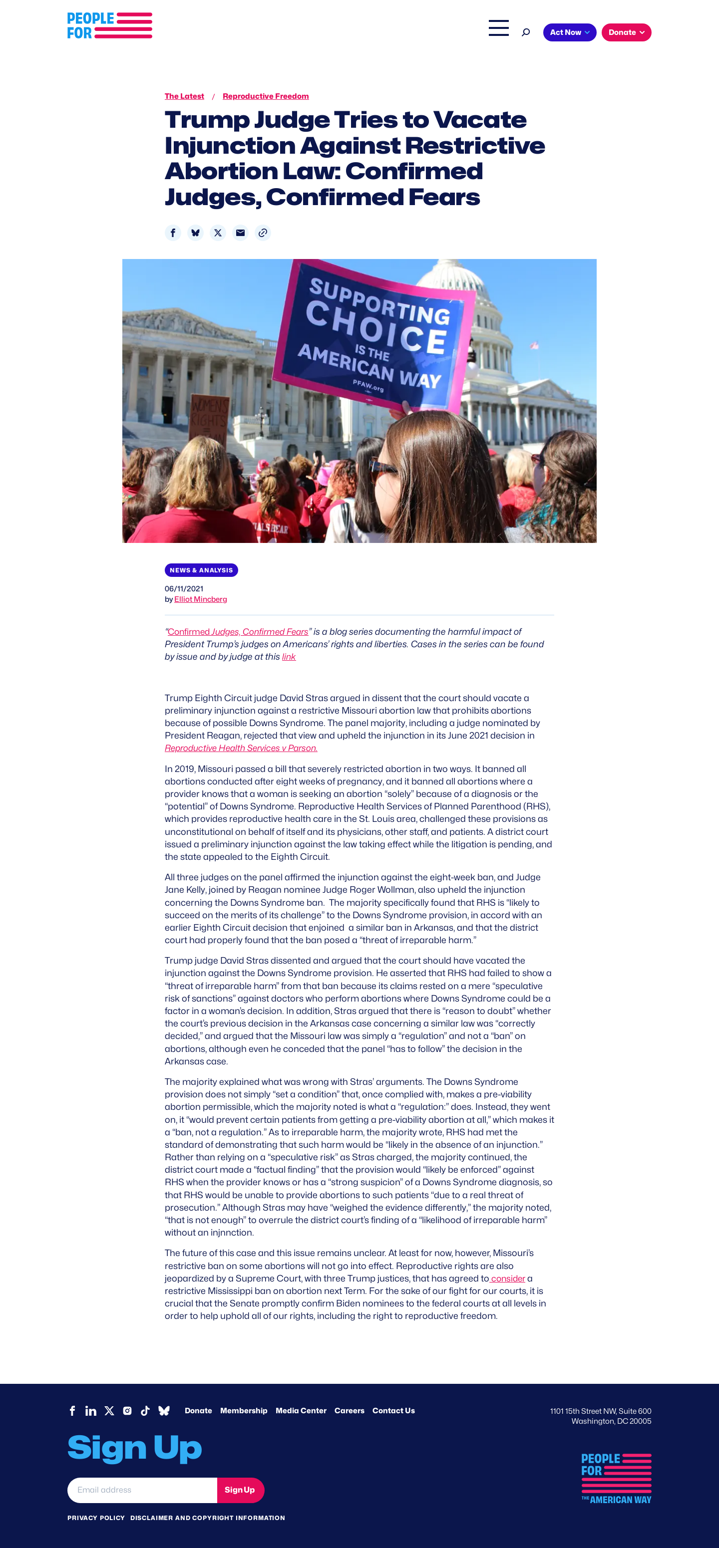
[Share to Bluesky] (195, 233)
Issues (332, 33)
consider (508, 1278)
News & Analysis (201, 570)
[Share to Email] (240, 233)
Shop (492, 33)
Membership (244, 1410)
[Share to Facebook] (173, 233)
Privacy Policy (96, 1517)
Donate (622, 32)
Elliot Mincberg (200, 599)
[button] (263, 233)
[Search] (526, 31)
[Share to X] (218, 233)
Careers (349, 1410)
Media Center (301, 1410)
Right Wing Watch (393, 33)
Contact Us (393, 1410)
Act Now (565, 32)
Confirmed (242, 631)
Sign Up (240, 1490)
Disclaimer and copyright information (208, 1517)
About (290, 33)
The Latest (454, 33)
